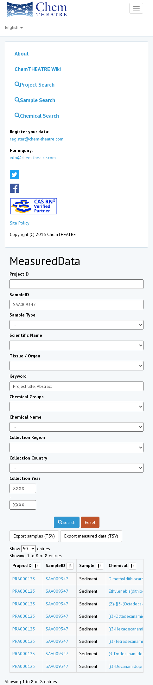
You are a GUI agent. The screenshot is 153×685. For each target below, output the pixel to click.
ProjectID (19, 274)
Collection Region (27, 437)
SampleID (19, 294)
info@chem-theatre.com (33, 157)
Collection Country (28, 458)
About (22, 53)
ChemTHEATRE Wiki (38, 69)
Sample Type (22, 315)
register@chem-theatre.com (36, 139)
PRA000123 (23, 579)
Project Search (34, 84)
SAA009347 (57, 579)
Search (66, 522)
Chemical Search (37, 115)
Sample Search (35, 100)
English (14, 27)
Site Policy (19, 223)
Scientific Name (26, 335)
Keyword (18, 376)
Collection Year (25, 478)
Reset (90, 522)
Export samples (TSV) (34, 536)
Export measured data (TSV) (91, 536)
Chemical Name (25, 417)
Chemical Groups (27, 397)
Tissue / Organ (25, 356)
